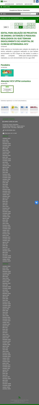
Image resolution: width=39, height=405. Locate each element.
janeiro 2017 (6, 209)
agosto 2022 (6, 147)
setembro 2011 (6, 240)
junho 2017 (5, 201)
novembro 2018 (7, 177)
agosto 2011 (6, 242)
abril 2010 (5, 254)
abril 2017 (5, 204)
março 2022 (6, 150)
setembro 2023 (6, 138)
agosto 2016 (6, 218)
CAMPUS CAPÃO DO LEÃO (10, 121)
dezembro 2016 (7, 211)
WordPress (22, 401)
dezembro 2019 (7, 165)
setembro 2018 (6, 179)
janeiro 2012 (6, 235)
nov (29, 27)
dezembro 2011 (6, 237)
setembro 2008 (7, 260)
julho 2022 (5, 148)
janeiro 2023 (6, 141)
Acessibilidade (9, 4)
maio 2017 (5, 203)
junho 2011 (5, 245)
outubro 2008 (6, 259)
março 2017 (5, 206)
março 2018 (6, 187)
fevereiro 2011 (6, 249)
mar (20, 24)
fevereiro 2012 (6, 233)
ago (16, 27)
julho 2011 (5, 243)
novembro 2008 (7, 257)
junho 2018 (5, 182)
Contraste (19, 4)
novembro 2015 (6, 228)
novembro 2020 (7, 160)
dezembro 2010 (7, 250)
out (25, 27)
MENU (3, 14)
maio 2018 (5, 184)
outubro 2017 (6, 194)
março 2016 (6, 223)
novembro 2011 (6, 238)
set (21, 27)
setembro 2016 (6, 216)
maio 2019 (5, 172)
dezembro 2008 (7, 255)
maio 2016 (5, 221)
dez (33, 27)
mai (29, 24)
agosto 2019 (6, 167)
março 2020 (6, 164)
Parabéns (5, 64)
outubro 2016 (6, 215)
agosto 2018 (6, 181)
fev (16, 24)
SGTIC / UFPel (25, 402)
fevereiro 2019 (6, 174)
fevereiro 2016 (6, 225)
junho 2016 (5, 220)
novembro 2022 (7, 145)
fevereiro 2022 (6, 152)
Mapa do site (28, 4)
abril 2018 (5, 186)
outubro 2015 (6, 230)
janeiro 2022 (6, 153)
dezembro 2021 (6, 155)
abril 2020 (5, 162)
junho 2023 (5, 140)
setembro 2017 (6, 196)
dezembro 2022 (7, 143)
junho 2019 (5, 170)
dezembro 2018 (7, 175)
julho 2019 (5, 169)
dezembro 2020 (7, 158)
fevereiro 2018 (6, 189)
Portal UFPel (6, 6)
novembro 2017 (6, 192)
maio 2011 (5, 247)
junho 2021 (5, 157)
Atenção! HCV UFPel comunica (16, 81)
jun (33, 24)
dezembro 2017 (6, 191)
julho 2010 (5, 252)
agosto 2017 (6, 198)
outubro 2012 (6, 232)
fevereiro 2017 (6, 208)
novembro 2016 (7, 213)
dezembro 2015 (6, 226)
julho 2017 (5, 199)
